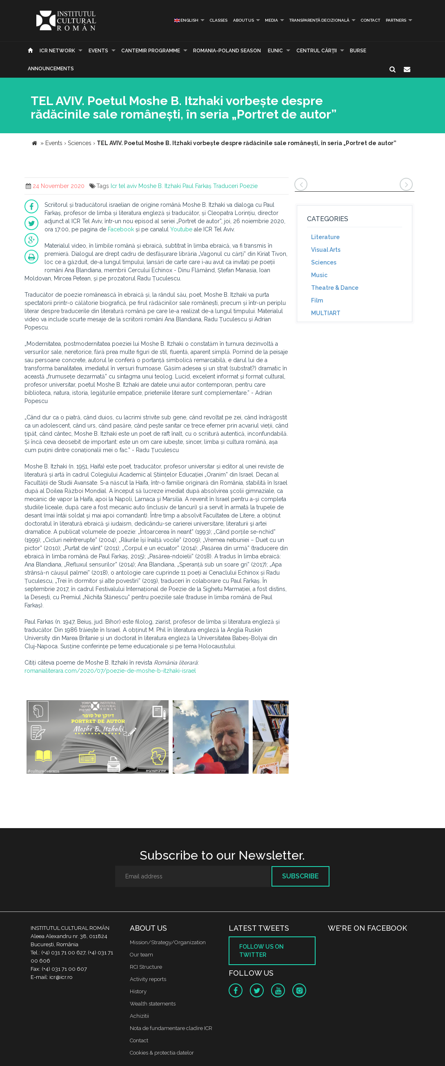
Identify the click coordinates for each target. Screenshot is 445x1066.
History (138, 991)
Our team (141, 955)
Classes (218, 20)
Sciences (323, 262)
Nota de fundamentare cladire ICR (171, 1028)
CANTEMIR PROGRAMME (150, 51)
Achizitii (139, 1016)
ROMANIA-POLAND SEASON (227, 51)
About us (243, 20)
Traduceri (225, 186)
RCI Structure (146, 967)
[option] (97, 738)
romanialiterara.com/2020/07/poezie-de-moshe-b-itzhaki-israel (110, 670)
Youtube (181, 229)
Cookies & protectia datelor (162, 1053)
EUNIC (275, 51)
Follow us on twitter (261, 950)
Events (98, 51)
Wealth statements (153, 1004)
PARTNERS (396, 20)
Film (317, 300)
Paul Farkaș (196, 186)
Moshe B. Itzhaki (159, 186)
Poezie (249, 186)
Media (271, 20)
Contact (370, 20)
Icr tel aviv (124, 186)
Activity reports (148, 979)
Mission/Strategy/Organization (168, 942)
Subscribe (300, 876)
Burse (358, 51)
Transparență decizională (319, 20)
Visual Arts (325, 249)
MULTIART (325, 313)
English (186, 20)
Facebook (121, 229)
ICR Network (57, 51)
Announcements (51, 69)
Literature (325, 237)
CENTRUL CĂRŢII (316, 51)
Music (319, 275)
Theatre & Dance (334, 287)
